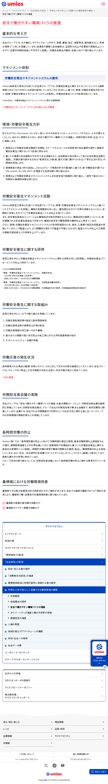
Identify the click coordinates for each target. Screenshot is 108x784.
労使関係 (15, 596)
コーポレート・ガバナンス (17, 652)
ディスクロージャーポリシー (18, 687)
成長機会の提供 (18, 601)
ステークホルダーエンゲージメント (22, 659)
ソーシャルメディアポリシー (27, 759)
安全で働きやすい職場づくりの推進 (27, 607)
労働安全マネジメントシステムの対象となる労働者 (29, 107)
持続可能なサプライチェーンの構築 (25, 631)
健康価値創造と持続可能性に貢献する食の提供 (32, 582)
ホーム (5, 10)
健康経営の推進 (18, 618)
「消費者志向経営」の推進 (20, 575)
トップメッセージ (13, 533)
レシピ (6, 728)
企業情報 (7, 736)
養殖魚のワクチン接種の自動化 (21, 507)
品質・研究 (60, 728)
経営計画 (9, 540)
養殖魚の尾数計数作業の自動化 (21, 503)
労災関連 (9, 377)
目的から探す (100, 771)
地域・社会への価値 (18, 638)
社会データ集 (14, 645)
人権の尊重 (14, 624)
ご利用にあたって (26, 754)
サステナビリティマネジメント (19, 547)
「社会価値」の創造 (38, 10)
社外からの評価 (13, 673)
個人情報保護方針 (81, 754)
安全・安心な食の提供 (19, 568)
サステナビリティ (19, 10)
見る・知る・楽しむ (11, 721)
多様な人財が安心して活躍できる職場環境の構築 (71, 10)
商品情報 (59, 721)
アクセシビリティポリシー (81, 759)
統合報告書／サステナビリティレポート (17, 696)
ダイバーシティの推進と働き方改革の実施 (31, 612)
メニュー (103, 4)
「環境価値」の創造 (14, 554)
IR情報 (6, 743)
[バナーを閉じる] (104, 667)
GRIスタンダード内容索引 (18, 680)
